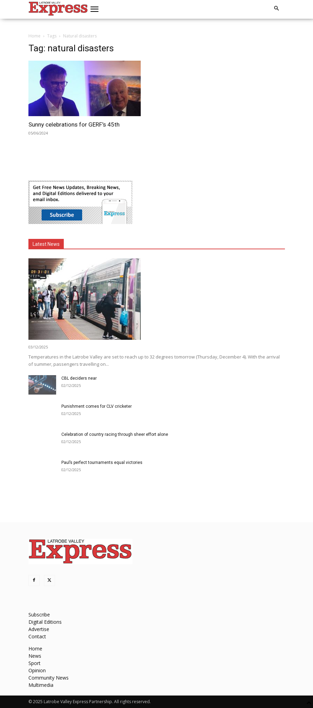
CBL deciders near (79, 378)
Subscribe (39, 614)
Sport (34, 663)
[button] (94, 9)
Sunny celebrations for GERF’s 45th (74, 124)
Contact (37, 636)
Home (34, 36)
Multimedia (40, 685)
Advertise (38, 629)
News (34, 656)
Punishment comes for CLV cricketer (96, 406)
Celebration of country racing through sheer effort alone (114, 434)
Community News (48, 677)
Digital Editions (45, 622)
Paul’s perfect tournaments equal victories (101, 462)
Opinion (37, 670)
